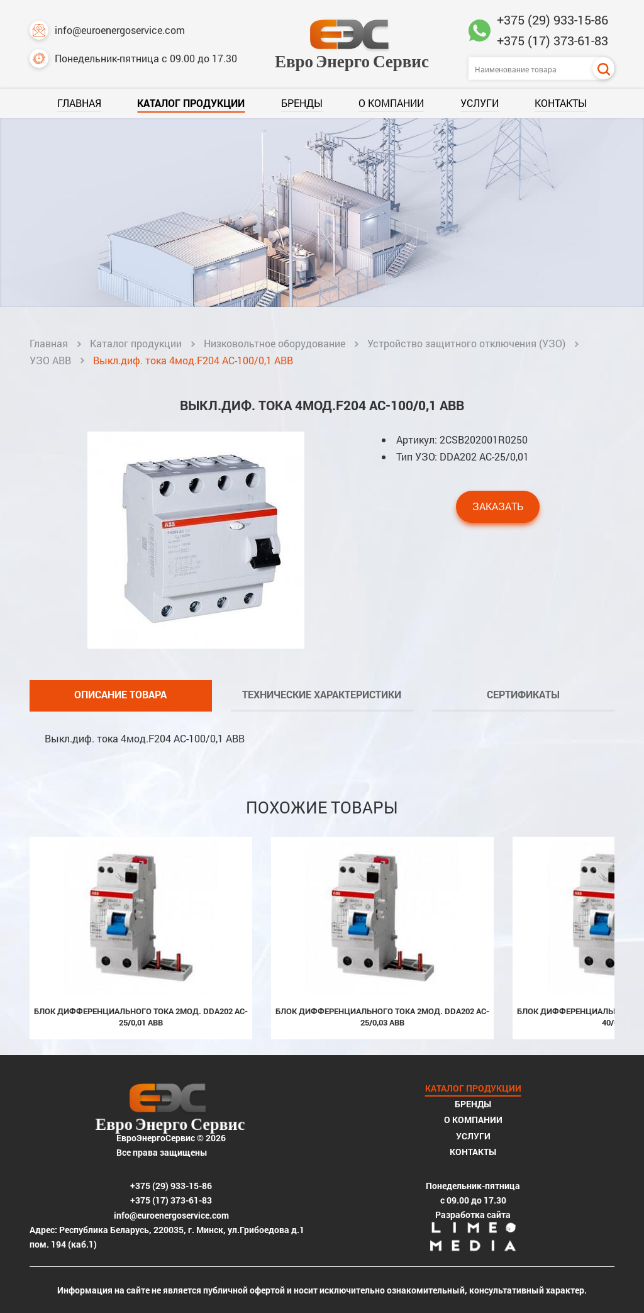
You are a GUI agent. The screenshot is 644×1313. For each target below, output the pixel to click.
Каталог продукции (191, 102)
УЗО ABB (50, 360)
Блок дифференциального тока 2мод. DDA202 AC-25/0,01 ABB (141, 1016)
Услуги (479, 102)
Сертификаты (523, 694)
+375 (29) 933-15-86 (552, 19)
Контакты (561, 102)
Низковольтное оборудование (274, 343)
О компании (391, 102)
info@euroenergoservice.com (107, 30)
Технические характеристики (321, 694)
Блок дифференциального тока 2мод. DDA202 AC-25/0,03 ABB (382, 1016)
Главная (79, 102)
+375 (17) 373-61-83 (552, 40)
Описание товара (120, 694)
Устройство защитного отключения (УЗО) (466, 343)
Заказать (497, 506)
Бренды (302, 102)
